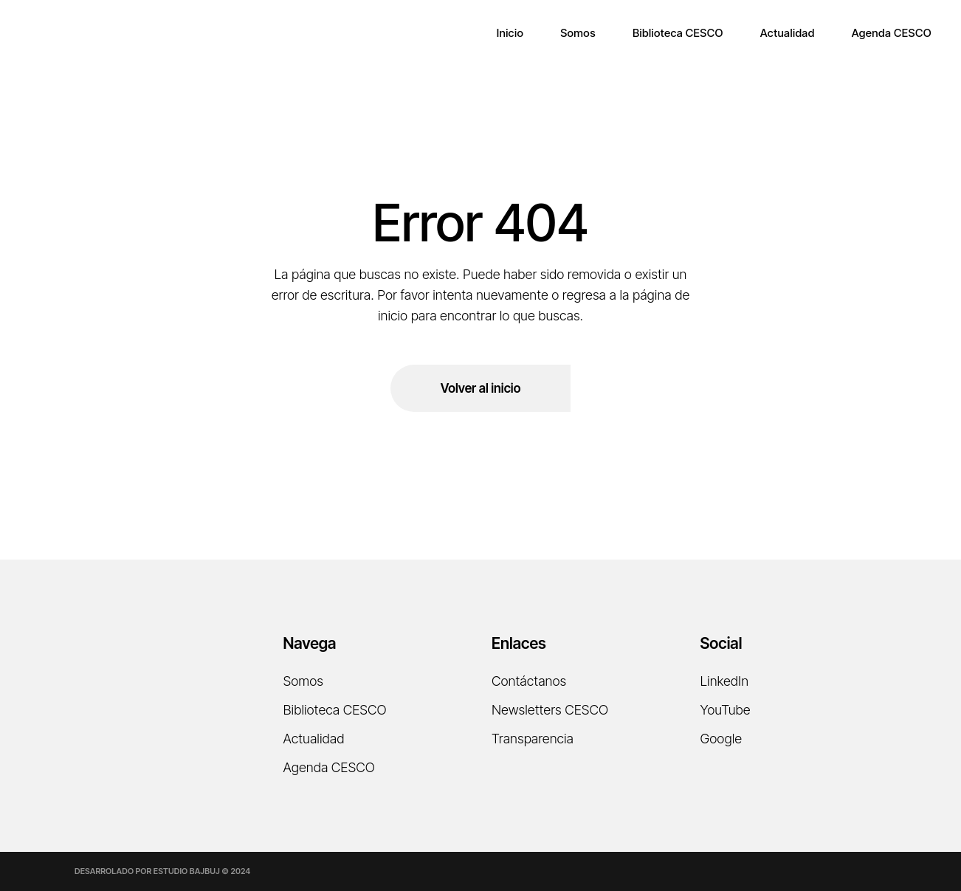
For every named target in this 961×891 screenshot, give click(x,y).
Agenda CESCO (329, 767)
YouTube (725, 710)
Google (721, 738)
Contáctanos (529, 681)
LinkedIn (724, 681)
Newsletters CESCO (550, 710)
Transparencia (533, 738)
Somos (303, 681)
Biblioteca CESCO (335, 710)
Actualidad (314, 738)
